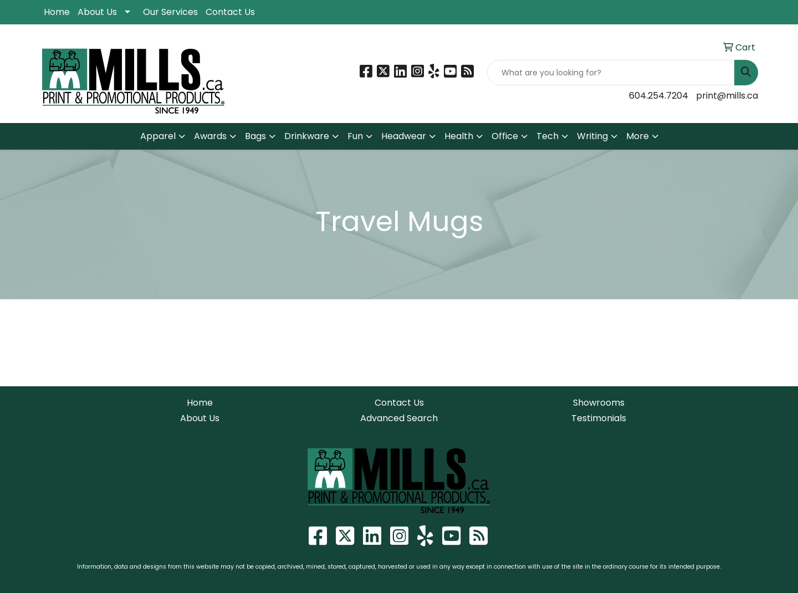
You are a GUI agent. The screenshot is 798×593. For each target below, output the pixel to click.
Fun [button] (355, 136)
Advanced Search (399, 418)
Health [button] (458, 136)
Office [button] (505, 136)
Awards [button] (210, 136)
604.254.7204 (658, 95)
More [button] (637, 136)
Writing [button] (592, 136)
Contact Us (230, 12)
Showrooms (599, 402)
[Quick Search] (611, 72)
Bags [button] (255, 136)
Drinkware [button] (306, 136)
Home (57, 12)
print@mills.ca (727, 95)
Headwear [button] (403, 136)
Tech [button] (547, 136)
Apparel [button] (158, 136)
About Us (97, 12)
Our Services (170, 12)
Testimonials (598, 418)
